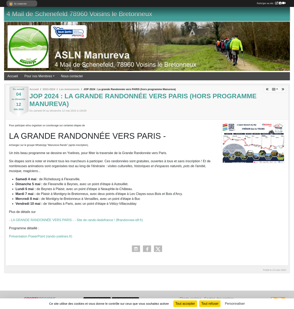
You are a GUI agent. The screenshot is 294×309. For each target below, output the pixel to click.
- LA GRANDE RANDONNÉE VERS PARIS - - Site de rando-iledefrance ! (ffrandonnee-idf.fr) (76, 220)
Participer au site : (271, 3)
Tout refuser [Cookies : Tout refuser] (209, 303)
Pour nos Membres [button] (38, 76)
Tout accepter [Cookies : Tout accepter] (185, 303)
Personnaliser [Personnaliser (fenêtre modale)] (235, 303)
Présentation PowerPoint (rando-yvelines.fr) (40, 236)
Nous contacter (72, 76)
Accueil (12, 76)
